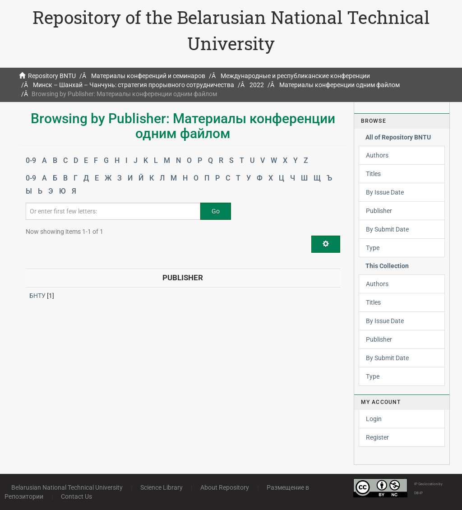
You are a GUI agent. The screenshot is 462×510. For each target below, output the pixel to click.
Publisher (379, 210)
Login (374, 418)
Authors (377, 155)
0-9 (31, 160)
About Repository (224, 487)
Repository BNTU (52, 75)
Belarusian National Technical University (67, 487)
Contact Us (76, 496)
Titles (373, 173)
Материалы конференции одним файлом (339, 84)
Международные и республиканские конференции (295, 75)
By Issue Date (385, 192)
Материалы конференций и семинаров (148, 75)
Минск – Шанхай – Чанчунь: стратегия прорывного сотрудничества (133, 84)
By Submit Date (387, 229)
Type (372, 247)
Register (377, 437)
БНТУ (37, 295)
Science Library (161, 487)
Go (216, 211)
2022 (256, 84)
